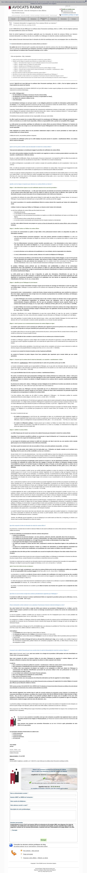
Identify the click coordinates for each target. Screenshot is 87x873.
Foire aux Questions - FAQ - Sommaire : (21, 56)
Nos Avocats (21, 717)
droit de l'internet (21, 47)
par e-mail (43, 783)
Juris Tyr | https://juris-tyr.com (45, 871)
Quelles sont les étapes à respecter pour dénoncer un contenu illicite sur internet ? (32, 61)
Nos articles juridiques (19, 846)
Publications (53, 19)
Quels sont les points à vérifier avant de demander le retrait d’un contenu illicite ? (32, 59)
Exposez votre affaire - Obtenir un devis (35, 858)
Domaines (33, 19)
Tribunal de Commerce (54, 718)
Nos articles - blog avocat (31, 850)
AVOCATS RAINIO (27, 7)
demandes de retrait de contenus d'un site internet (51, 47)
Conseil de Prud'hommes (69, 718)
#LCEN (33, 25)
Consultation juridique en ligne (69, 14)
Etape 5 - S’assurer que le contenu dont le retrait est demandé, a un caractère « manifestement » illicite (38, 69)
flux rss (26, 846)
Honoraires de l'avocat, (19, 212)
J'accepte (14, 830)
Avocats (23, 19)
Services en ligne (43, 19)
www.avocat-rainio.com (15, 751)
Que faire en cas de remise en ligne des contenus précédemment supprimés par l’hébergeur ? (35, 74)
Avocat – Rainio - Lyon (15, 749)
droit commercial (18, 733)
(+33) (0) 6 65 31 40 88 (68, 11)
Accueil (13, 19)
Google (17, 472)
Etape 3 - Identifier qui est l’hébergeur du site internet (27, 66)
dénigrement (25, 416)
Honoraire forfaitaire (50, 779)
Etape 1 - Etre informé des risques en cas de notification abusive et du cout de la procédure (36, 62)
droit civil (17, 738)
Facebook (37, 506)
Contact (74, 19)
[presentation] (21, 835)
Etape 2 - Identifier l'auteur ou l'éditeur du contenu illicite (27, 64)
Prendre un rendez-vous (68, 9)
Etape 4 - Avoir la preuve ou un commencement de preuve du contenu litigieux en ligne (35, 67)
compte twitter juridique (42, 846)
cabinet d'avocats (17, 39)
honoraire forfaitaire (23, 655)
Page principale (28, 854)
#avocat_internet (17, 25)
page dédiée (27, 725)
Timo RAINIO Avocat (18, 13)
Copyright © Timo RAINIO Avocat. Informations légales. (43, 863)
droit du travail (17, 734)
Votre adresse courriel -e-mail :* (19, 805)
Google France (26, 472)
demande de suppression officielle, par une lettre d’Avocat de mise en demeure (32, 681)
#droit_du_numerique (27, 25)
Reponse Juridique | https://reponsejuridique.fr (45, 870)
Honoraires (63, 19)
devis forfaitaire (58, 723)
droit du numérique (46, 39)
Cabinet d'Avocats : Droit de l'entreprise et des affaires (29, 10)
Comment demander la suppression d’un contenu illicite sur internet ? (35, 23)
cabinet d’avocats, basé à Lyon (21, 653)
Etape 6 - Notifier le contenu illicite (22, 71)
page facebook (32, 846)
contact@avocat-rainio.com (69, 12)
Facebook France (71, 491)
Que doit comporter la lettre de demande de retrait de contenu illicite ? (29, 72)
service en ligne (17, 686)
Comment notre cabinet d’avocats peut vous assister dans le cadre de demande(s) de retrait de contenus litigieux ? (40, 77)
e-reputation (33, 47)
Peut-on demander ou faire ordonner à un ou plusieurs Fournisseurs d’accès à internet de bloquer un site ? (38, 75)
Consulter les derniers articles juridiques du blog (30, 844)
